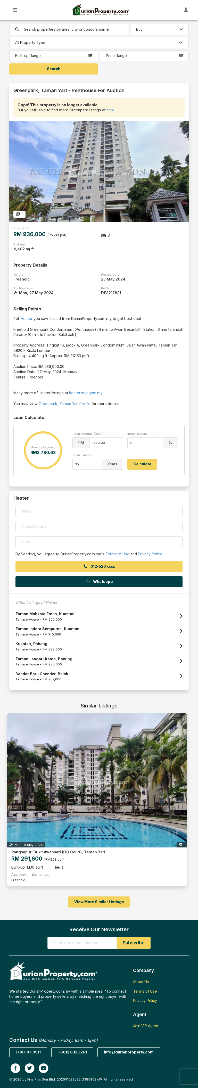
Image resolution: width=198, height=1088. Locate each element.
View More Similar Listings (99, 902)
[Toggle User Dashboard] (186, 9)
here (110, 110)
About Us (141, 981)
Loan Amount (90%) (87, 434)
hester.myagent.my (85, 393)
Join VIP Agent (145, 1026)
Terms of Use (117, 554)
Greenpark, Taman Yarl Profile (64, 403)
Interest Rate (137, 434)
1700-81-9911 (28, 1052)
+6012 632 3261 (72, 1052)
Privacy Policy (150, 554)
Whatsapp (99, 581)
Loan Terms (81, 455)
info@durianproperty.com (129, 1052)
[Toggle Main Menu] (15, 9)
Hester (26, 318)
